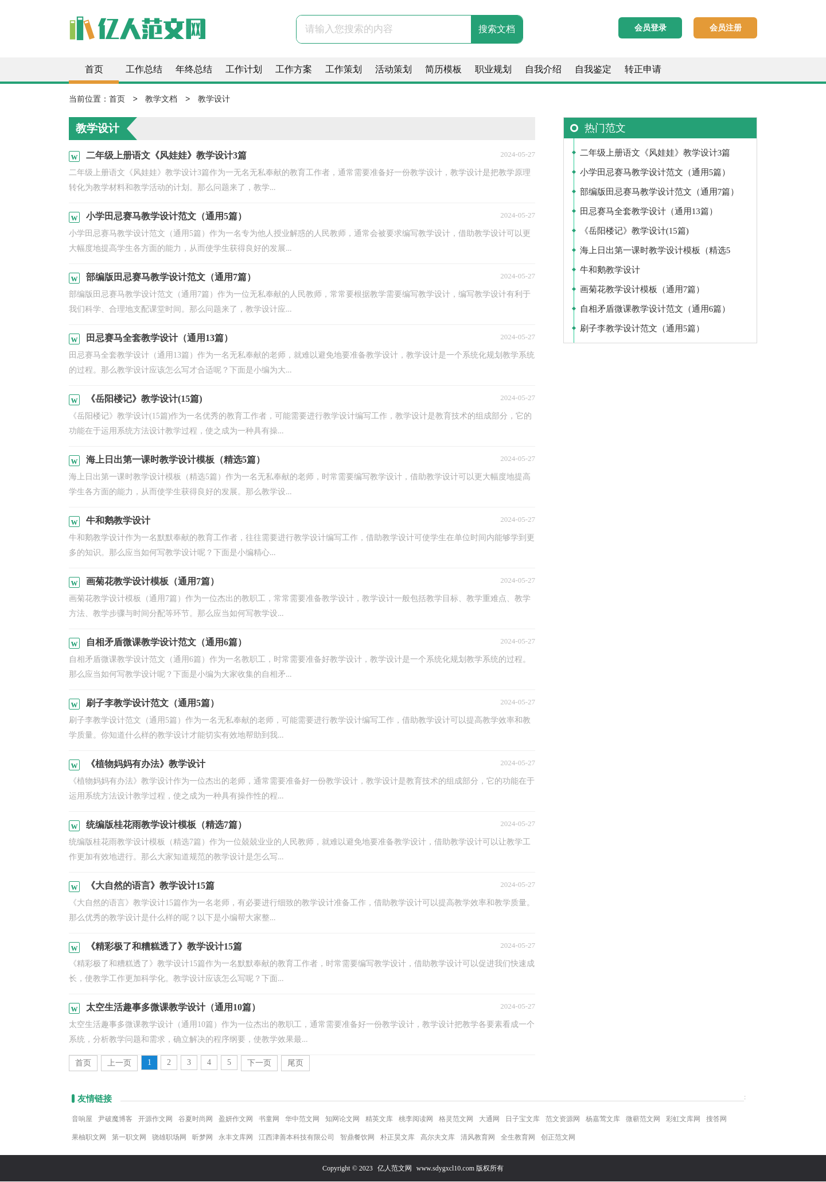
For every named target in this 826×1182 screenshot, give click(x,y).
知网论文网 (342, 1119)
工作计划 (243, 69)
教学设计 (214, 99)
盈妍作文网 (236, 1119)
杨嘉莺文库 (603, 1119)
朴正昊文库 (397, 1138)
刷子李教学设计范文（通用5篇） (642, 329)
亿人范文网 (394, 1169)
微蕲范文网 (643, 1119)
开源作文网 (155, 1119)
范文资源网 (563, 1119)
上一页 (119, 1063)
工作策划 (343, 69)
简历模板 (443, 69)
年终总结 (194, 69)
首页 (94, 69)
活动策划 (393, 69)
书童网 (269, 1119)
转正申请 (643, 69)
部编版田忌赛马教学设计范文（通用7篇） (659, 192)
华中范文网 (302, 1119)
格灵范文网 (456, 1119)
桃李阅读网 (416, 1119)
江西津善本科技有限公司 (296, 1138)
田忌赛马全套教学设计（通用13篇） (649, 211)
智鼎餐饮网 (357, 1138)
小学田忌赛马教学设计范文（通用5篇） (655, 172)
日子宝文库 (522, 1119)
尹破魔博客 (115, 1119)
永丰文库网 (236, 1138)
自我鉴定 (593, 69)
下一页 (259, 1063)
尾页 (295, 1063)
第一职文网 (129, 1138)
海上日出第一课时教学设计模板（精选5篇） (655, 253)
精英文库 (379, 1119)
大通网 (489, 1119)
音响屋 (82, 1119)
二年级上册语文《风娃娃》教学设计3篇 (655, 153)
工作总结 (144, 69)
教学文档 (161, 99)
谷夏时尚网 (195, 1119)
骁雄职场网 (169, 1138)
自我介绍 (543, 69)
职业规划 (493, 69)
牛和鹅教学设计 (610, 270)
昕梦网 (202, 1138)
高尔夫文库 (437, 1138)
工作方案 (293, 69)
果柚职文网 (89, 1138)
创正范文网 (558, 1138)
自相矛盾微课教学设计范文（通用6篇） (655, 309)
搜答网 (716, 1119)
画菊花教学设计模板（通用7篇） (642, 289)
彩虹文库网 (683, 1119)
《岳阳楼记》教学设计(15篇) (634, 231)
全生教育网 (518, 1138)
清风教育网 (478, 1138)
